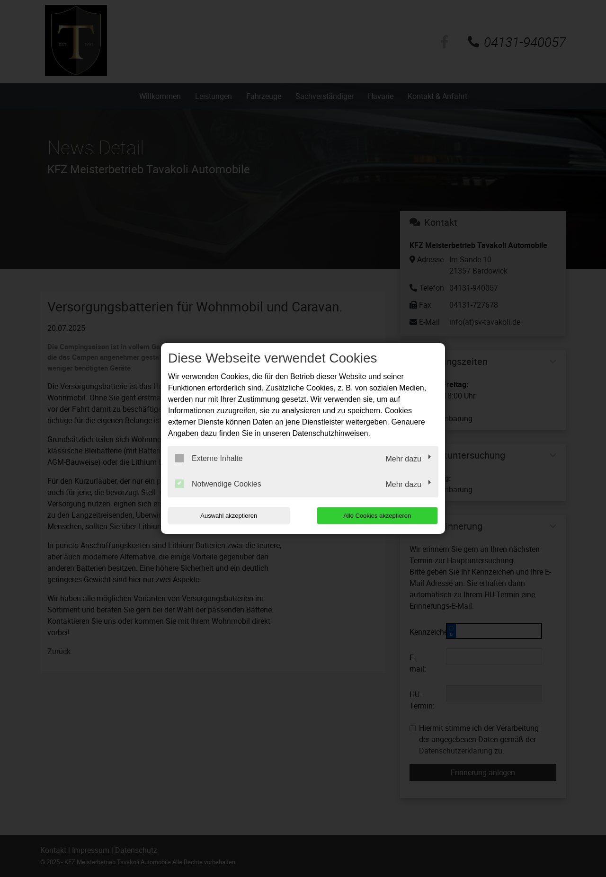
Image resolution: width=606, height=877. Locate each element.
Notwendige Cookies (218, 483)
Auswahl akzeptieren (228, 515)
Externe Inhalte (209, 458)
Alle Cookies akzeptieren (377, 515)
